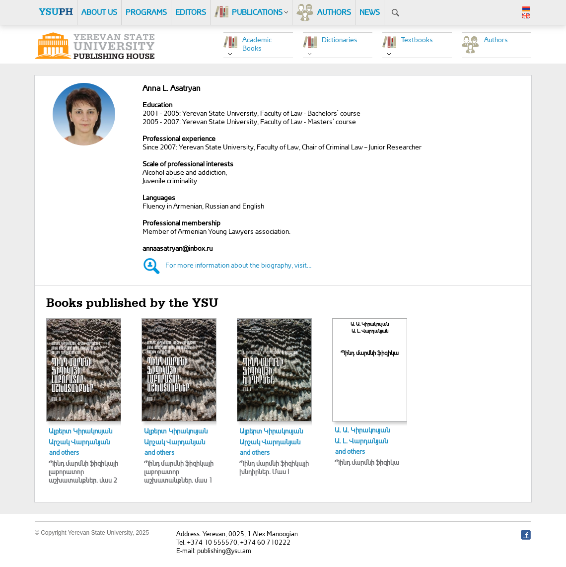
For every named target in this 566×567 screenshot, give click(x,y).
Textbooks (417, 39)
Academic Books (257, 43)
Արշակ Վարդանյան (79, 441)
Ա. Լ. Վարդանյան (361, 440)
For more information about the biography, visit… (238, 265)
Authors (496, 39)
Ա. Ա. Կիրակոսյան (362, 429)
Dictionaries (339, 39)
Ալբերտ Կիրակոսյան (80, 430)
